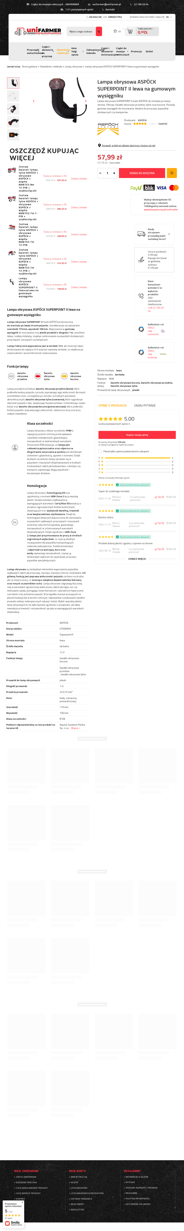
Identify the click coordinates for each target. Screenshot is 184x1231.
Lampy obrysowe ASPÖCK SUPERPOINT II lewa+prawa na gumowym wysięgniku (29, 287)
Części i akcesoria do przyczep (47, 51)
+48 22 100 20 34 (156, 339)
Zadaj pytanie (145, 405)
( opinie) (163, 123)
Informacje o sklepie (137, 1177)
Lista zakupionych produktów (87, 1193)
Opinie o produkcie (113, 405)
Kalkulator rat (157, 359)
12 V (111, 152)
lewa (119, 144)
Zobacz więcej (137, 558)
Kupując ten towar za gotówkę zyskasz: (157, 291)
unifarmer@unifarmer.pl (106, 4)
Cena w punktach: (157, 281)
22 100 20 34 (141, 4)
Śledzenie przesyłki (26, 1182)
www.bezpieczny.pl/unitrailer (161, 240)
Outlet (149, 51)
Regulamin (131, 1193)
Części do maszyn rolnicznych (122, 51)
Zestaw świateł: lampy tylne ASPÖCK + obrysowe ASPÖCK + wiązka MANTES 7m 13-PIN (28, 234)
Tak (159, 497)
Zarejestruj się (79, 1177)
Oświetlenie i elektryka (63, 51)
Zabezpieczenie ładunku (95, 51)
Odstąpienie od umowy (138, 1204)
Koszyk (74, 1182)
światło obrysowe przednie (156, 156)
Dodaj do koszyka (142, 203)
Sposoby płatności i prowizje (142, 1188)
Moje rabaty (77, 1204)
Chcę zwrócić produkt (28, 1193)
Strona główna (29, 66)
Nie (171, 497)
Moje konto (77, 1171)
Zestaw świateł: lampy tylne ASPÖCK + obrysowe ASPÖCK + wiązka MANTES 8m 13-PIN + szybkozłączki (28, 178)
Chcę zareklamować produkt (32, 1188)
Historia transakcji (81, 1199)
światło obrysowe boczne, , (142, 158)
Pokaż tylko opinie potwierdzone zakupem (126, 451)
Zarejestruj (115, 17)
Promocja (136, 51)
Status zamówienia (26, 1177)
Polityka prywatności (138, 1199)
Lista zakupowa (79, 1188)
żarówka (120, 148)
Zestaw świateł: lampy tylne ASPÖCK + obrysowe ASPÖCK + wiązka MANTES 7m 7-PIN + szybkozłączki (28, 207)
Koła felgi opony (74, 51)
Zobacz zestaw (79, 178)
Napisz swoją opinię (137, 435)
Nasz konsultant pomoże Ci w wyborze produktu (157, 326)
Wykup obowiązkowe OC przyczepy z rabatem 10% (161, 234)
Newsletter (77, 1210)
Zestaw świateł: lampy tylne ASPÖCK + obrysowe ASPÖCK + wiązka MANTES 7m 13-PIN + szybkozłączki (28, 261)
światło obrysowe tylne (124, 159)
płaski (135, 163)
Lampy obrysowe (73, 66)
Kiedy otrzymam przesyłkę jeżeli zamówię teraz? (157, 264)
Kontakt (110, 9)
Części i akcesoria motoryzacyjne (109, 51)
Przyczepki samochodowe (35, 51)
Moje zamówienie (26, 1171)
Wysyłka (130, 1182)
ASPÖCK (142, 120)
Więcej (74, 728)
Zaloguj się (95, 17)
